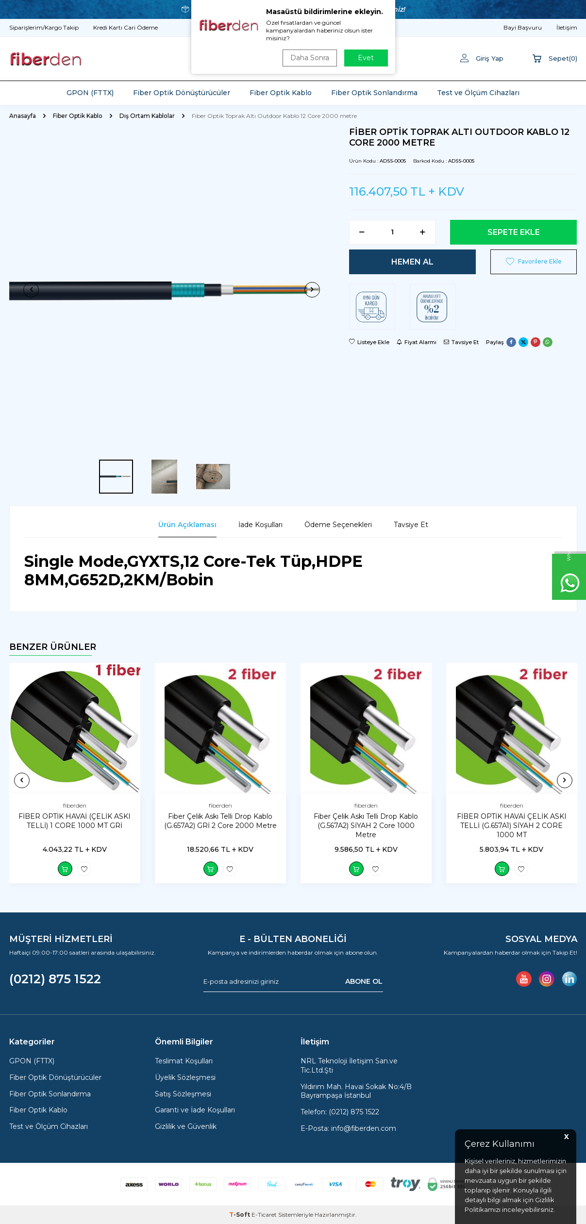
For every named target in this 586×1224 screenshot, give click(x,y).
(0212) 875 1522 (55, 979)
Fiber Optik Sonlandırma (374, 92)
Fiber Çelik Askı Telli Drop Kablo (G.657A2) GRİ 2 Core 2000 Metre (220, 821)
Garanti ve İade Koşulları (195, 1110)
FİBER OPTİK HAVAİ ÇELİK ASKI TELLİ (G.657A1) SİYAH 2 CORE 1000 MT (512, 825)
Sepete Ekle (513, 232)
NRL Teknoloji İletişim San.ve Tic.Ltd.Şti (349, 1066)
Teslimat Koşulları (184, 1061)
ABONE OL (364, 981)
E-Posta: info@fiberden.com (348, 1128)
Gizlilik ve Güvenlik (186, 1126)
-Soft (240, 1214)
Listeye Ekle (369, 342)
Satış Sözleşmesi (183, 1094)
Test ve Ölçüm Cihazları (478, 92)
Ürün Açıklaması (187, 524)
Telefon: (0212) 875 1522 (340, 1112)
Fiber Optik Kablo (281, 92)
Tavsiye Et (461, 342)
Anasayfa (22, 115)
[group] (172, 289)
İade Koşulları (260, 524)
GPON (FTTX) (90, 92)
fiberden (74, 805)
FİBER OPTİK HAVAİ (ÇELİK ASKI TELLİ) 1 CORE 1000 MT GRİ (74, 821)
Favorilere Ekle (534, 262)
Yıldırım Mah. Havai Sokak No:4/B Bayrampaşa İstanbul (356, 1091)
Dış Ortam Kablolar (147, 115)
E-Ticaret (264, 1214)
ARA (375, 58)
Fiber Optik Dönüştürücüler (181, 92)
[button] (31, 290)
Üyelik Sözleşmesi (185, 1077)
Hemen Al (412, 261)
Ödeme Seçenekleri (338, 524)
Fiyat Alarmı (416, 342)
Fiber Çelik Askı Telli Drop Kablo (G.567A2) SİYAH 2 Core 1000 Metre (366, 825)
